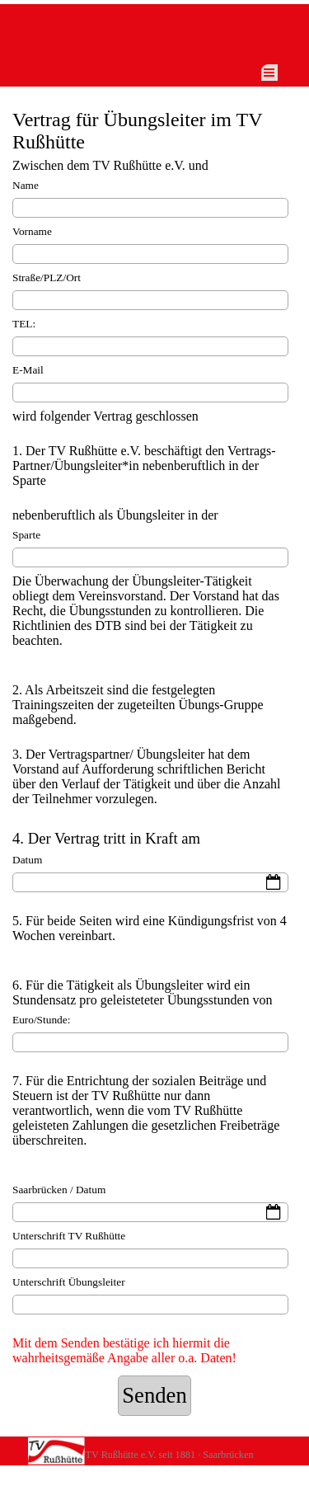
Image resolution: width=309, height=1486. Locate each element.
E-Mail (28, 370)
